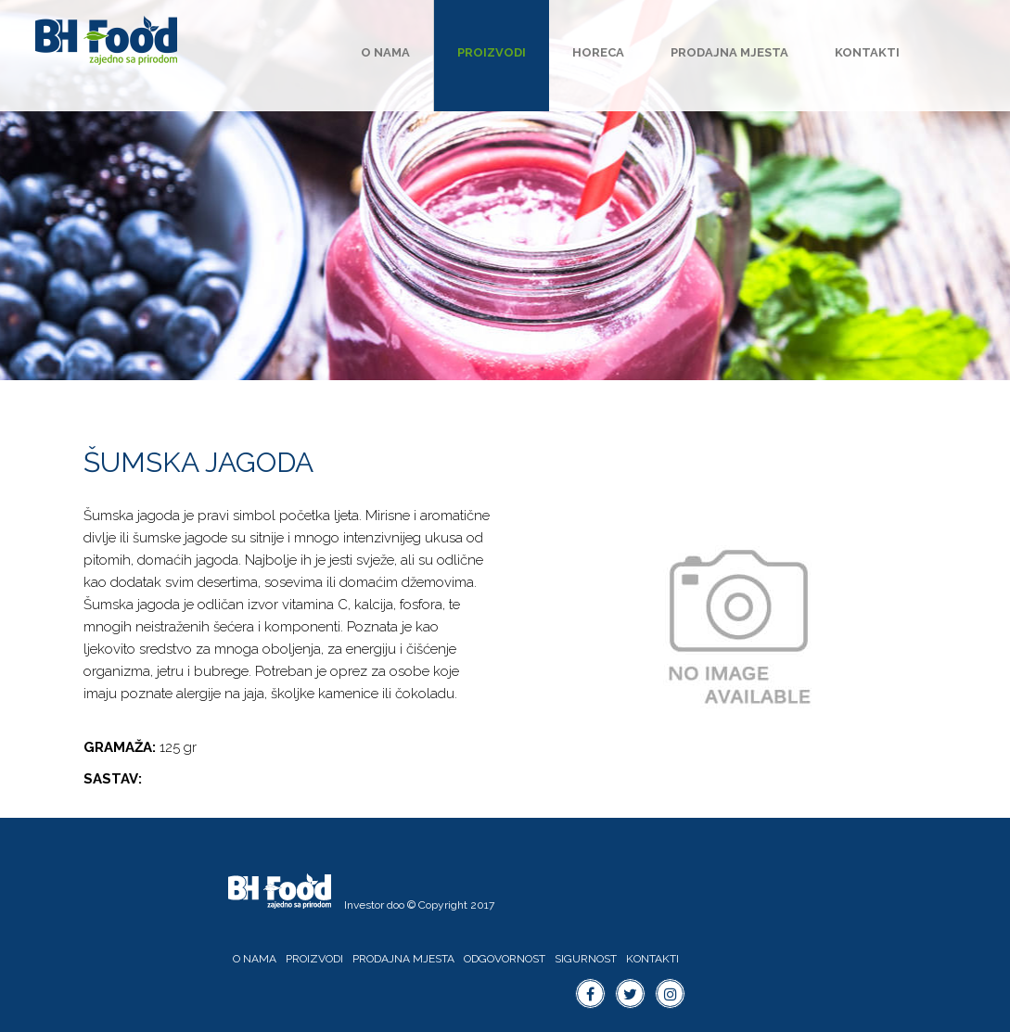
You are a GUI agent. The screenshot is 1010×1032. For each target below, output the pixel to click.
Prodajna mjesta (729, 52)
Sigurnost (586, 958)
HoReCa (598, 52)
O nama (385, 52)
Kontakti (867, 52)
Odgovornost (504, 958)
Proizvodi (491, 52)
